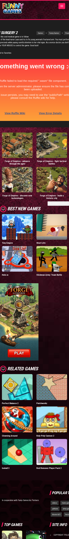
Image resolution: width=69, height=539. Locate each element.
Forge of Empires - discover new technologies (17, 196)
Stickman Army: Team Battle (49, 274)
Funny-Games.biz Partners (28, 500)
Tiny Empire (7, 242)
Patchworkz (41, 403)
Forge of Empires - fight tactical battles (51, 162)
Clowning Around (9, 435)
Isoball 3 (5, 468)
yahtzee (55, 509)
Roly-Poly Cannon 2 (45, 435)
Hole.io (5, 274)
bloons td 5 (56, 514)
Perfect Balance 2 (10, 403)
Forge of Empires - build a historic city (52, 196)
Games (39, 33)
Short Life (41, 242)
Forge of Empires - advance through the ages (17, 162)
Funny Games (53, 33)
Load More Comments (58, 203)
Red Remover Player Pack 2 (49, 468)
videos (54, 503)
